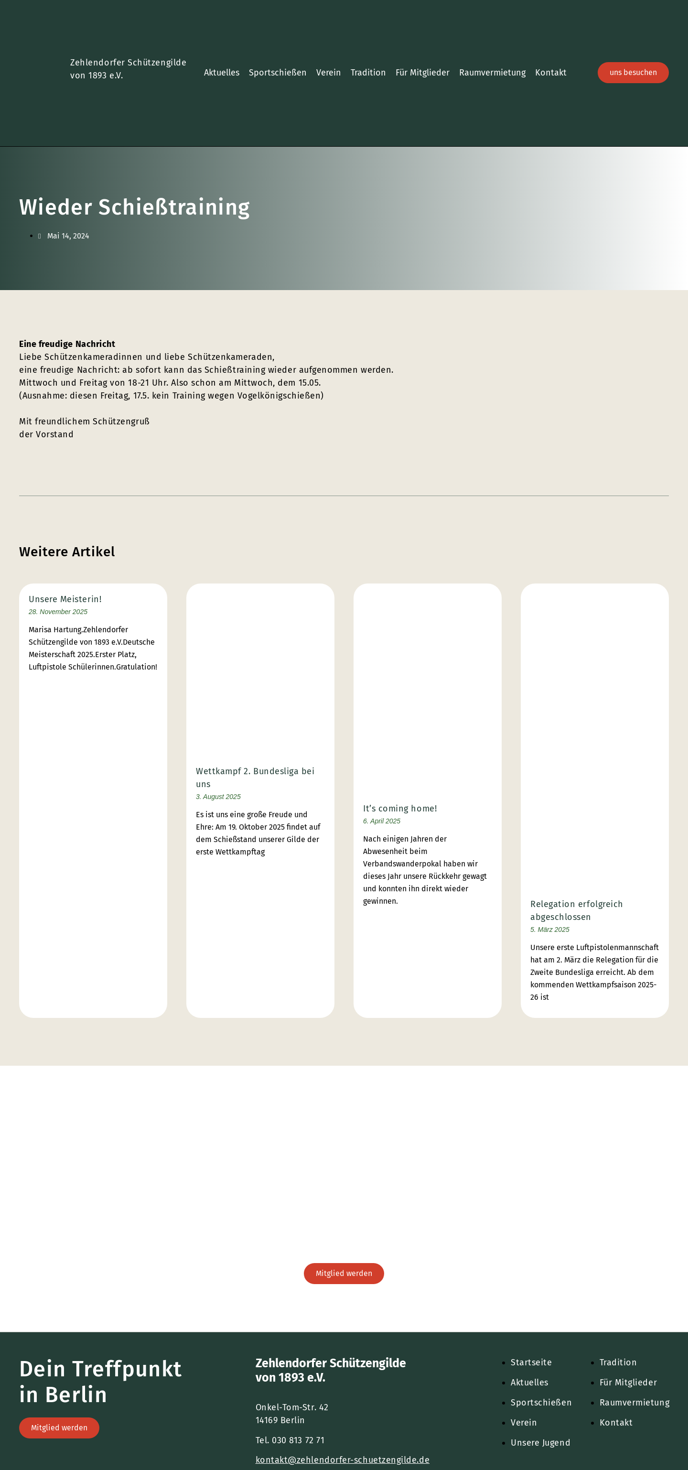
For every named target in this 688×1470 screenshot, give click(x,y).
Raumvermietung (492, 72)
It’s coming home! (400, 808)
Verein (328, 72)
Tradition (368, 72)
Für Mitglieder (423, 72)
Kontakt (551, 72)
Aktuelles (221, 72)
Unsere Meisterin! (65, 599)
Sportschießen (278, 72)
